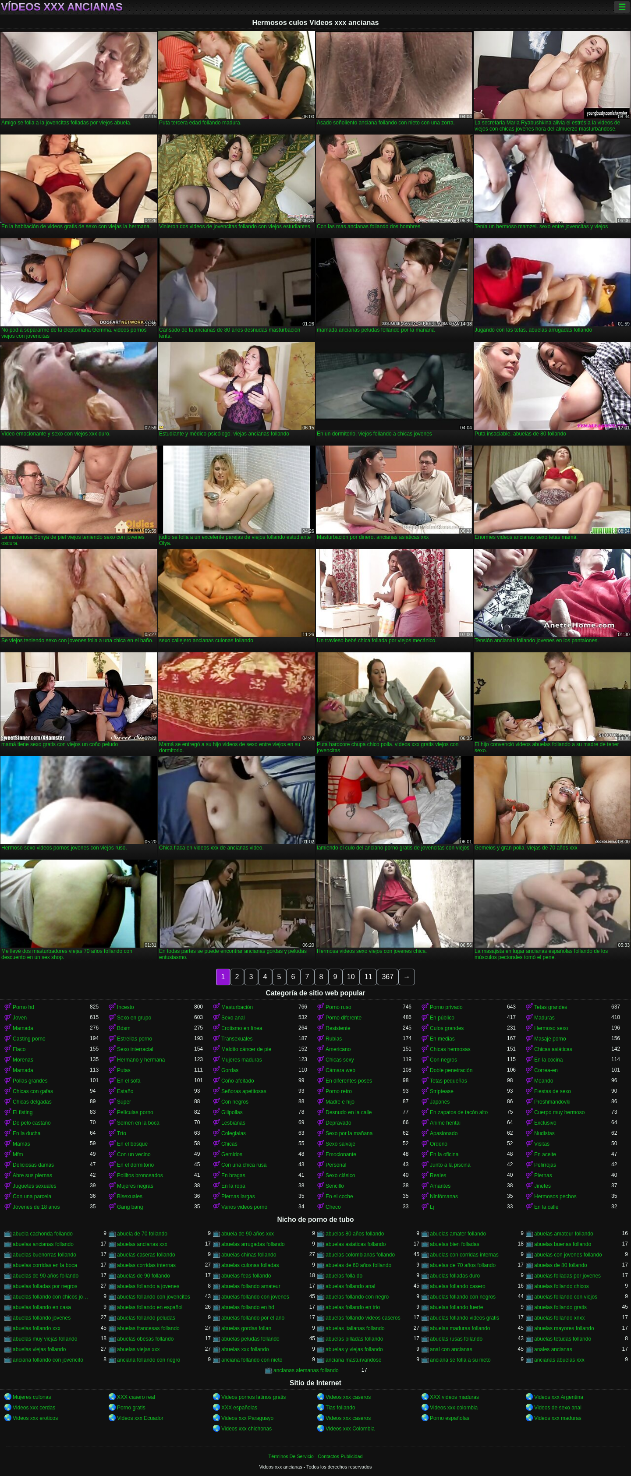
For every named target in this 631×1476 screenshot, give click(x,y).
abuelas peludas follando (250, 1339)
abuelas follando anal (350, 1286)
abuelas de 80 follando (560, 1265)
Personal (336, 1165)
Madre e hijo (340, 1102)
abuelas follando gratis (560, 1307)
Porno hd (23, 1007)
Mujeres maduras (241, 1060)
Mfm (18, 1154)
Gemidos (231, 1154)
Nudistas (544, 1133)
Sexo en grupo (134, 1018)
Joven (20, 1018)
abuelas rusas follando (456, 1339)
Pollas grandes (30, 1081)
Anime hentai (445, 1123)
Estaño (125, 1091)
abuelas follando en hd (247, 1307)
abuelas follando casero (458, 1286)
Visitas (541, 1144)
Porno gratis (131, 1408)
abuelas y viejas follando (354, 1349)
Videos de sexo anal (557, 1408)
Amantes (440, 1186)
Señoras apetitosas (243, 1091)
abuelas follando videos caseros (363, 1318)
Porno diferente (344, 1018)
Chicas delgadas (32, 1102)
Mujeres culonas (32, 1397)
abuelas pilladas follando (354, 1339)
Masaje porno (550, 1039)
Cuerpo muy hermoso (559, 1112)
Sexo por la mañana (349, 1133)
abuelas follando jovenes (42, 1318)
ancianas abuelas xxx (559, 1360)
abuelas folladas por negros (45, 1286)
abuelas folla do (344, 1276)
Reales (438, 1175)
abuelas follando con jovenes (255, 1297)
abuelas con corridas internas (464, 1255)
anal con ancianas (451, 1349)
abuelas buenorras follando (44, 1255)
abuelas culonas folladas (250, 1265)
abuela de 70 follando (142, 1234)
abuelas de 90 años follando (45, 1276)
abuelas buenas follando (562, 1244)
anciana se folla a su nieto (460, 1360)
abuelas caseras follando (146, 1255)
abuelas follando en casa (42, 1307)
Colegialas (233, 1133)
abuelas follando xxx (36, 1328)
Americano (338, 1049)
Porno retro (339, 1091)
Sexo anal (233, 1018)
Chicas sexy (340, 1060)
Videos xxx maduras (557, 1418)
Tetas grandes (550, 1007)
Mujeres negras (135, 1186)
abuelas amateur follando (563, 1234)
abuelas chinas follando (248, 1255)
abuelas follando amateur (250, 1286)
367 (387, 976)
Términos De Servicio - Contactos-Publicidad (316, 1456)
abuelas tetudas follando (562, 1339)
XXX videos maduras (454, 1397)
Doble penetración (451, 1070)
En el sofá (128, 1081)
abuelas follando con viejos (565, 1297)
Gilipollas (232, 1112)
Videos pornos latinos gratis (253, 1397)
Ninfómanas (444, 1196)
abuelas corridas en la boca (45, 1265)
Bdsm (124, 1028)
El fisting (22, 1112)
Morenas (23, 1060)
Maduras (544, 1018)
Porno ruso (338, 1007)
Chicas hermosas (450, 1049)
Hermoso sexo (551, 1028)
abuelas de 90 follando (143, 1276)
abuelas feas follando (246, 1276)
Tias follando (340, 1408)
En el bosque (132, 1144)
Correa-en (546, 1070)
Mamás (21, 1144)
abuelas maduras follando (460, 1328)
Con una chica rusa (243, 1165)
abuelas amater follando (458, 1234)
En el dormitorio (135, 1165)
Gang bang (130, 1207)
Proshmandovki (552, 1102)
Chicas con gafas (33, 1091)
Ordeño (438, 1144)
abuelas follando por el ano (252, 1318)
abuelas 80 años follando (355, 1234)
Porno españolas (449, 1418)
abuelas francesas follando (148, 1328)
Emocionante (341, 1154)
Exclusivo (545, 1123)
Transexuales (237, 1039)
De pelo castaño (32, 1123)
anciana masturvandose (353, 1360)
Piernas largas (238, 1196)
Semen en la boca (138, 1123)
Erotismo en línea (241, 1028)
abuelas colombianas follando (360, 1255)
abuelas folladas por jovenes (567, 1276)
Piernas (543, 1175)
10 (351, 976)
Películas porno (135, 1112)
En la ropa (233, 1186)
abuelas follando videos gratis (464, 1318)
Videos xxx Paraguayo (247, 1418)
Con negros (443, 1060)
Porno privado (446, 1007)
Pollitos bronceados (140, 1175)
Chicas (229, 1144)
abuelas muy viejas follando (45, 1339)
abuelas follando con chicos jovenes (51, 1297)
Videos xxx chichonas (246, 1429)
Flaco (19, 1049)
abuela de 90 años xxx (247, 1234)
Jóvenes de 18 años (36, 1207)
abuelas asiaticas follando (356, 1244)
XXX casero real (136, 1397)
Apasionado (443, 1133)
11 (368, 976)
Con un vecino (134, 1154)
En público (442, 1018)
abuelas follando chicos (561, 1286)
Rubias (334, 1039)
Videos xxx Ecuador (140, 1418)
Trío (121, 1133)
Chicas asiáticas (553, 1049)
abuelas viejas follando (39, 1349)
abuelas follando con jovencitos (153, 1297)
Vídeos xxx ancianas (62, 7)
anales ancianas (553, 1349)
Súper (124, 1102)
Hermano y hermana (141, 1060)
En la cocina (548, 1060)
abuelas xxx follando (245, 1349)
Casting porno (29, 1039)
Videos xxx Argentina (558, 1397)
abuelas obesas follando (145, 1339)
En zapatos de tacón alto (459, 1112)
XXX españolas (239, 1408)
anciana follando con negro (148, 1360)
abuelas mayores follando (564, 1328)
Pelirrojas (545, 1165)
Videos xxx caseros (348, 1397)
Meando (543, 1081)
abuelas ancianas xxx (142, 1244)
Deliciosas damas (33, 1165)
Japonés (440, 1102)
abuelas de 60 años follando (358, 1265)
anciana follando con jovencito (48, 1360)
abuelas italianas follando (355, 1328)
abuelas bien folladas (454, 1244)
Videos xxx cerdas (34, 1408)
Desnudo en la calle (349, 1112)
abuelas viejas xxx (138, 1349)
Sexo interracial (135, 1049)
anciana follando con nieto (251, 1360)
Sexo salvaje (340, 1144)
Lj (432, 1207)
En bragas (233, 1175)
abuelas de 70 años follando (463, 1265)
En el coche (339, 1196)
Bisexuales (129, 1196)
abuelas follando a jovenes (148, 1286)
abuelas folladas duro (455, 1276)
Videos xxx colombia (454, 1408)
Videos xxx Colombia (350, 1429)
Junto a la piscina (450, 1165)
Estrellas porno (134, 1039)
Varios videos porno (244, 1207)
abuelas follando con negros (463, 1297)
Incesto (125, 1007)
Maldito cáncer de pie (246, 1049)
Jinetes (542, 1186)
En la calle (546, 1207)
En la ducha (26, 1133)
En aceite (545, 1154)
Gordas (229, 1070)
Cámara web (340, 1070)
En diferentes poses (349, 1081)
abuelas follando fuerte (456, 1307)
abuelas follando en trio (353, 1307)
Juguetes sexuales (34, 1186)
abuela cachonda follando (43, 1234)
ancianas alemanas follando (306, 1370)
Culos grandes (447, 1028)
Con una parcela (32, 1196)
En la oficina (444, 1154)
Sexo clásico (340, 1175)
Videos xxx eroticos (35, 1418)
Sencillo (335, 1186)
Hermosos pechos (555, 1196)
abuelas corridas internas (146, 1265)
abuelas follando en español (149, 1307)
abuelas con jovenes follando (568, 1255)
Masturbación (237, 1007)
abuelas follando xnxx (559, 1318)
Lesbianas (233, 1123)
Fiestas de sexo (552, 1091)
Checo (333, 1207)
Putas (124, 1070)
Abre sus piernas (32, 1175)
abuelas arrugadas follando (253, 1244)
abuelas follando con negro (357, 1297)
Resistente (338, 1028)
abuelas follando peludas (146, 1318)
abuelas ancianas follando (43, 1244)
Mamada (23, 1028)
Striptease (442, 1091)
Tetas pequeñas (448, 1081)
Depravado (338, 1123)
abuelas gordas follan (246, 1328)
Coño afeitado (237, 1081)
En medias (442, 1039)
